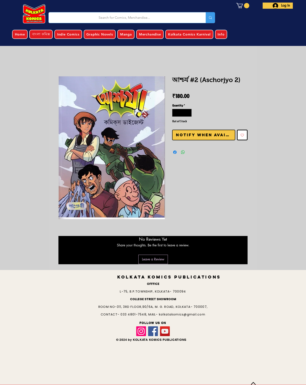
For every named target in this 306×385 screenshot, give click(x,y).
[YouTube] (165, 331)
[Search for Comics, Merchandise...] (124, 17)
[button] (242, 5)
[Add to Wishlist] (242, 135)
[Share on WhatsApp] (183, 152)
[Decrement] (175, 112)
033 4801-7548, (134, 314)
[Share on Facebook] (174, 152)
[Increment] (188, 112)
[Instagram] (141, 331)
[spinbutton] (182, 112)
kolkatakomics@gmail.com (182, 314)
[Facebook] (153, 331)
